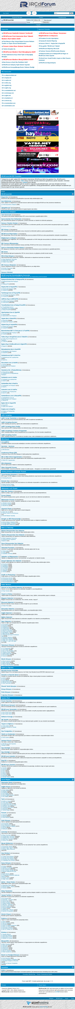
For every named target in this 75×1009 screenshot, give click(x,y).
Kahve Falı (4, 840)
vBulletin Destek (6, 503)
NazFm (4, 386)
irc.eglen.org (7, 88)
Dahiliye (4, 791)
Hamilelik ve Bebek (7, 928)
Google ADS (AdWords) (8, 524)
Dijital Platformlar (6, 653)
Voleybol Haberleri (6, 637)
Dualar (3, 866)
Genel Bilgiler (5, 779)
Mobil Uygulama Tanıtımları (9, 538)
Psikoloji (4, 792)
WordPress (4, 505)
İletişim (50, 998)
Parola (28, 22)
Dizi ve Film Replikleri (7, 651)
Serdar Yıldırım (6, 776)
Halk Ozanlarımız (6, 951)
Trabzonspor (5, 628)
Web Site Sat (5, 512)
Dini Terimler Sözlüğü (7, 870)
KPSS (3, 678)
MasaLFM (4, 400)
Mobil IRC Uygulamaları (8, 460)
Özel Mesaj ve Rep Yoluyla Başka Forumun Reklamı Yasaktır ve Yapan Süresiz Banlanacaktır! (18, 42)
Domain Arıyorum (6, 485)
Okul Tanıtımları (6, 683)
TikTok (3, 571)
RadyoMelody (5, 372)
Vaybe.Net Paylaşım (7, 321)
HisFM (3, 364)
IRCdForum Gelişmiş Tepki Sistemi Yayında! (16, 65)
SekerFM (4, 320)
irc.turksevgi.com (8, 93)
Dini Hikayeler (5, 868)
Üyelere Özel (5, 698)
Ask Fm (4, 392)
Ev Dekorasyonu (6, 825)
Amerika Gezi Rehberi (7, 859)
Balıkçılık (4, 828)
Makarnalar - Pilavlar (7, 909)
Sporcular (4, 945)
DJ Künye (4, 269)
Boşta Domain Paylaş (7, 484)
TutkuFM (4, 341)
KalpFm (4, 412)
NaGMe (4, 768)
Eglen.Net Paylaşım (7, 406)
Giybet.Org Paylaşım (7, 326)
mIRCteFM (4, 302)
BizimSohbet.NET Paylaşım (9, 332)
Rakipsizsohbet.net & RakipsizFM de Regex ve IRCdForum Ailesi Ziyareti (53, 54)
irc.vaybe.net (7, 80)
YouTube (4, 569)
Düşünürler (4, 948)
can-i (3, 771)
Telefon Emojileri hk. (9, 49)
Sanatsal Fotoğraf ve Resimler (9, 960)
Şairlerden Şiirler (6, 885)
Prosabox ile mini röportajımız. (49, 38)
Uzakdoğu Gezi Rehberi (8, 860)
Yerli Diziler (5, 649)
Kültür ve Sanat (6, 801)
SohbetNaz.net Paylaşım (8, 385)
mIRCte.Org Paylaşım (7, 301)
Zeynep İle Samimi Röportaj (48, 41)
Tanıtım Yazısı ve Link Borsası (9, 513)
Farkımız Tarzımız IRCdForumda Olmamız (52, 51)
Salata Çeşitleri (6, 903)
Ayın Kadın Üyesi (6, 714)
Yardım (40, 17)
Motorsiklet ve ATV (6, 937)
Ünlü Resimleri (5, 958)
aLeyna (4, 769)
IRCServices (5, 449)
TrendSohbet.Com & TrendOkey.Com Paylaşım (8, 307)
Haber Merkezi (6, 584)
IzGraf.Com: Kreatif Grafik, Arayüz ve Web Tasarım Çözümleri (55, 59)
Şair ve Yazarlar (6, 950)
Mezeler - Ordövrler (7, 904)
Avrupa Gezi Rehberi (7, 857)
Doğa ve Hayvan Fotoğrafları (9, 963)
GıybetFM (4, 327)
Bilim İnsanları (5, 944)
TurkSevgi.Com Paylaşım (8, 295)
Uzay (3, 552)
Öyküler (4, 887)
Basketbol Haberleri (7, 638)
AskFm (3, 380)
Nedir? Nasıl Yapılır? (7, 847)
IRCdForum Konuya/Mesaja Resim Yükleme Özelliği (18, 67)
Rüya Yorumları (6, 835)
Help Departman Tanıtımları (9, 259)
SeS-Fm (4, 360)
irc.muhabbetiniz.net (9, 90)
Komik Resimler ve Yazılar (8, 727)
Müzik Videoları (6, 663)
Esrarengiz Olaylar (6, 846)
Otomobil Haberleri (6, 935)
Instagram (4, 565)
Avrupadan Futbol (6, 632)
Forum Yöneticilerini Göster (44, 974)
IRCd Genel (5, 439)
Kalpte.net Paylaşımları (8, 411)
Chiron (3, 774)
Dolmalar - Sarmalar (7, 899)
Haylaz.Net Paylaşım (7, 288)
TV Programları (6, 648)
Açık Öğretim (5, 680)
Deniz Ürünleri (5, 902)
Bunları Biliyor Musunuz (8, 849)
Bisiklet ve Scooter (6, 938)
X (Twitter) (4, 567)
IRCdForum (58, 998)
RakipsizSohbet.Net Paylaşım (9, 281)
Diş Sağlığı (4, 796)
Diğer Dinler (5, 879)
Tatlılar (3, 908)
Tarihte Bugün (5, 810)
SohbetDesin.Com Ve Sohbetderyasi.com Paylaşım (8, 398)
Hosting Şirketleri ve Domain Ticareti (13, 471)
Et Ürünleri (4, 898)
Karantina (4, 967)
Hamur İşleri (5, 901)
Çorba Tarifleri (5, 906)
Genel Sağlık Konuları (7, 795)
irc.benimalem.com (9, 105)
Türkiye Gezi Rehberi (7, 856)
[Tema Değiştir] (28, 13)
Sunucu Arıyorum (6, 226)
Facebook (4, 564)
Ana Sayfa (5, 13)
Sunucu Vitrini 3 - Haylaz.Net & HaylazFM (52, 43)
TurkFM (4, 334)
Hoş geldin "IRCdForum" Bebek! (50, 46)
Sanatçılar (4, 949)
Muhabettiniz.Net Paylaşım (9, 351)
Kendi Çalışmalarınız (7, 580)
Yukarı (71, 998)
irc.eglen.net (7, 95)
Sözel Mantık (5, 817)
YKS (3, 679)
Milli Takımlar (5, 633)
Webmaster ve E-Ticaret (9, 488)
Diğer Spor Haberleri (7, 639)
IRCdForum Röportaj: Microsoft (49, 48)
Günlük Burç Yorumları (7, 836)
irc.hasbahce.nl (7, 98)
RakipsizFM (5, 284)
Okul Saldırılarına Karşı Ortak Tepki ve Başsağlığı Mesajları (17, 55)
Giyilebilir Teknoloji (6, 553)
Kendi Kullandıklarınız (7, 581)
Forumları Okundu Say (29, 974)
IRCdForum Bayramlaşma (48, 63)
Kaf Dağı (4, 775)
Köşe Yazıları (5, 590)
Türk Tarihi (4, 802)
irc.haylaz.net (7, 78)
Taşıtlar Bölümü (6, 934)
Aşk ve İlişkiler (5, 923)
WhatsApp (4, 566)
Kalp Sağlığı (5, 790)
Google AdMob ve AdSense (9, 523)
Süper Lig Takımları (7, 631)
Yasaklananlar (61, 17)
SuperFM (4, 405)
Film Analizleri (5, 654)
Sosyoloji (4, 814)
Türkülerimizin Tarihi (7, 807)
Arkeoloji (4, 808)
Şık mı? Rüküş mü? (7, 929)
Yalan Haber (5, 725)
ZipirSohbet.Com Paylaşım (9, 315)
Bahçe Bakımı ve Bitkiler (8, 826)
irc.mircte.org (7, 100)
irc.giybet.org (7, 85)
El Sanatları (5, 823)
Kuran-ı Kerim (5, 877)
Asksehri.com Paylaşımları (8, 391)
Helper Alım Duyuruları (7, 260)
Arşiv (66, 998)
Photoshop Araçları (7, 579)
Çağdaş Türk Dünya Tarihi (8, 805)
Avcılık (3, 827)
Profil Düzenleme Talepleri (8, 204)
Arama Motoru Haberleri (8, 522)
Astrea (3, 773)
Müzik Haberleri (6, 661)
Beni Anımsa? (47, 20)
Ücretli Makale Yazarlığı (8, 515)
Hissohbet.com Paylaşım (8, 366)
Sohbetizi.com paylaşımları (9, 379)
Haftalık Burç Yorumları (8, 837)
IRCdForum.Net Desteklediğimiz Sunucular (15, 275)
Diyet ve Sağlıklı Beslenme (9, 925)
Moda (3, 921)
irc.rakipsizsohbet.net (9, 75)
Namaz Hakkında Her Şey (8, 871)
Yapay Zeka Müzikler (7, 664)
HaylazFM (4, 290)
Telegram (4, 570)
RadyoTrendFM (6, 309)
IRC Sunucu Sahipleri (8, 212)
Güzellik (4, 924)
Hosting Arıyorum (6, 478)
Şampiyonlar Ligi (6, 629)
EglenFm (4, 346)
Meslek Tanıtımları (6, 682)
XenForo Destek (6, 504)
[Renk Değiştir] (34, 13)
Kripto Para (5, 605)
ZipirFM (4, 314)
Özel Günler (5, 737)
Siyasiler (4, 946)
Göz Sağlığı (5, 793)
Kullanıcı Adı (30, 20)
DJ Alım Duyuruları (6, 268)
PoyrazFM (4, 296)
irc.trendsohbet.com (9, 103)
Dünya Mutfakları (6, 907)
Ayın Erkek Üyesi (6, 712)
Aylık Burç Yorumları (7, 839)
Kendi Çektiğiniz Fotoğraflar (9, 959)
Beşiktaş (4, 626)
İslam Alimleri (5, 874)
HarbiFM (4, 352)
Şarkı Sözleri (5, 662)
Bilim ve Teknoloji (7, 527)
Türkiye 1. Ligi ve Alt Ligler (8, 641)
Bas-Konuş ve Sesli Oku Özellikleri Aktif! (15, 62)
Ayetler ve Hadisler (6, 867)
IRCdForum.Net (6, 194)
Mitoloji (3, 816)
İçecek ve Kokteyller (7, 911)
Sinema (4, 656)
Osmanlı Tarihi (5, 806)
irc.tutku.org (7, 83)
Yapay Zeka (5, 551)
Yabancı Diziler (5, 652)
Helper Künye (5, 261)
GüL (3, 770)
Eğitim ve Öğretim (7, 667)
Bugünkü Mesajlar (16, 17)
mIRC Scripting (6, 415)
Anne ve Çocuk (6, 926)
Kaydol (37, 24)
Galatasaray (5, 627)
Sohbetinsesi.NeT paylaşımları (9, 357)
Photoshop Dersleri (7, 578)
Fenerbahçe (5, 624)
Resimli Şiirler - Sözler (7, 886)
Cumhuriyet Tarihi (6, 803)
